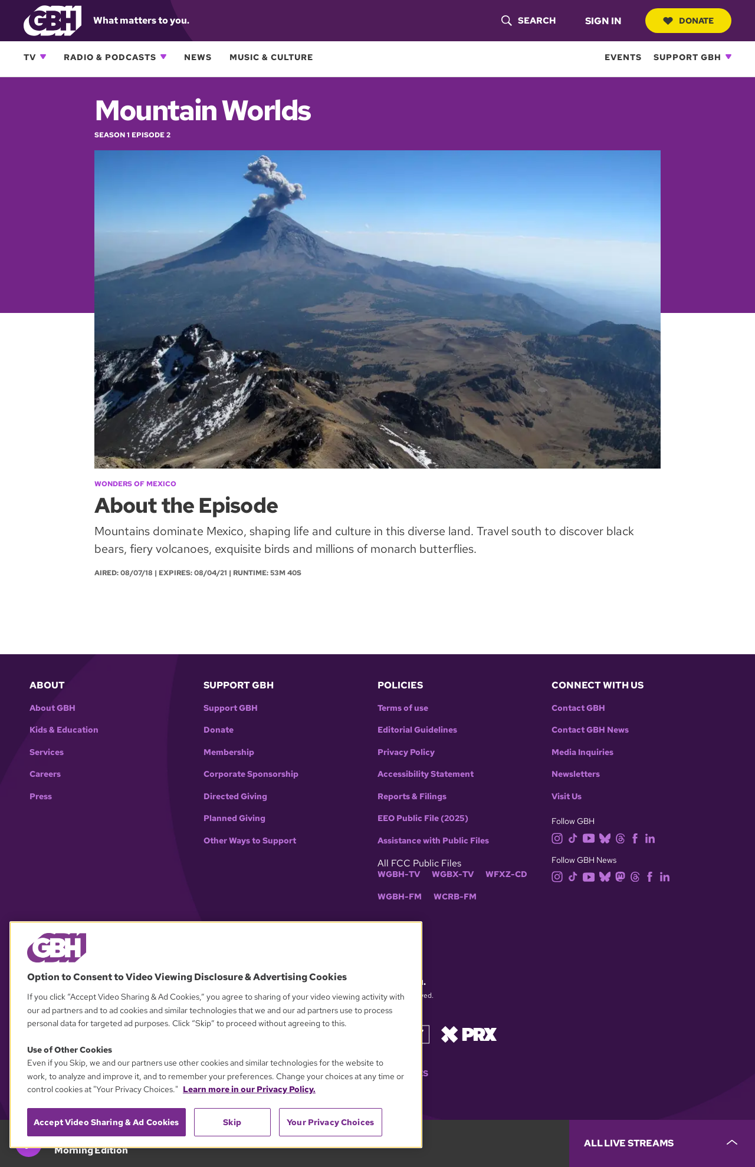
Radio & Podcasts (110, 56)
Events (623, 56)
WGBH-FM (400, 897)
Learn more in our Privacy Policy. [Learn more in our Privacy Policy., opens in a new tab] (249, 1089)
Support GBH (687, 56)
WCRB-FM (455, 897)
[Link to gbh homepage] (52, 20)
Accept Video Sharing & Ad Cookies (106, 1122)
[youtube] (591, 837)
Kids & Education (64, 730)
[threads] (622, 837)
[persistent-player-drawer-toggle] (662, 1143)
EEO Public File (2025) (423, 818)
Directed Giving (235, 797)
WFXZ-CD (506, 874)
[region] (215, 1034)
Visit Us (567, 797)
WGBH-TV (399, 874)
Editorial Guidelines (417, 730)
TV (30, 56)
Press (40, 797)
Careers (45, 774)
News (198, 56)
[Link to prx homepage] (469, 1033)
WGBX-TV (453, 874)
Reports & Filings (412, 797)
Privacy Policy (406, 752)
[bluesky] (607, 837)
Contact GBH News (590, 730)
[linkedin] (652, 837)
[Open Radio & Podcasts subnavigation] (163, 57)
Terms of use (403, 708)
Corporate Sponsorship (250, 774)
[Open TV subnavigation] (43, 57)
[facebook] (637, 837)
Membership (228, 752)
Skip (232, 1122)
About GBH (52, 708)
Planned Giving (234, 818)
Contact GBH (578, 708)
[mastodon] (622, 876)
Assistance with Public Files (433, 841)
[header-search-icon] (528, 20)
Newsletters (576, 774)
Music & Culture (271, 56)
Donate (688, 20)
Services (46, 752)
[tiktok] (575, 837)
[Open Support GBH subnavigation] (728, 57)
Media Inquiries (582, 752)
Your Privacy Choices (330, 1122)
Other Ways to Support (249, 841)
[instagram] (560, 837)
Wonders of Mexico (135, 484)
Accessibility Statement (426, 774)
